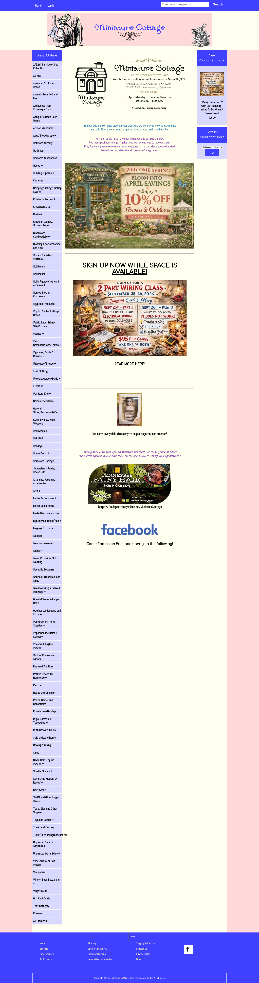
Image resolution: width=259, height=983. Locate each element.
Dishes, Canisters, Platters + (43, 257)
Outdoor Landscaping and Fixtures (47, 612)
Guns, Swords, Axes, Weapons (44, 421)
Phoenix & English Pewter (43, 646)
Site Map (92, 943)
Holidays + (39, 446)
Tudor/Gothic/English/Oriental (47, 835)
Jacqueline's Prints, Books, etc (44, 470)
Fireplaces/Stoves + (44, 363)
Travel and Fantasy (43, 827)
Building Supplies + (43, 173)
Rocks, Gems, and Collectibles (43, 702)
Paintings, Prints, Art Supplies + (44, 623)
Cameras (38, 180)
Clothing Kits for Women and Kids (46, 246)
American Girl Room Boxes (43, 85)
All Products (46, 959)
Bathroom (38, 150)
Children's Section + (44, 199)
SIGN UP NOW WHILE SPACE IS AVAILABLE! (129, 268)
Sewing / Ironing (42, 745)
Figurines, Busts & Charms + (43, 354)
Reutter (37, 685)
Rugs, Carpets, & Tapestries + (42, 720)
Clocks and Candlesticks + (41, 234)
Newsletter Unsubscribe (100, 959)
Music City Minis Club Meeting (44, 560)
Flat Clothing (40, 371)
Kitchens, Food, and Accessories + (44, 481)
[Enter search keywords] (185, 4)
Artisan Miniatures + (44, 128)
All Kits (37, 76)
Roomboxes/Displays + (46, 711)
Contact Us (141, 948)
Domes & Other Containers (41, 294)
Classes (37, 214)
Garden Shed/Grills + (44, 401)
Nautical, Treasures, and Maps (46, 578)
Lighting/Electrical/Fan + (47, 521)
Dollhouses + (40, 274)
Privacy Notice (143, 954)
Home (38, 5)
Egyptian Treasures (44, 304)
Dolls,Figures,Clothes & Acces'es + (46, 283)
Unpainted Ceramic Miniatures (43, 844)
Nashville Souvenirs (43, 569)
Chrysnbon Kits (41, 207)
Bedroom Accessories (45, 158)
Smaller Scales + (42, 771)
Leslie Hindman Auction (46, 513)
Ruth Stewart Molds (44, 730)
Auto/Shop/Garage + (44, 135)
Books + (38, 165)
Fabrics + (38, 334)
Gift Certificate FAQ (97, 948)
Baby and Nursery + (44, 143)
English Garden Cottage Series (46, 313)
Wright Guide (40, 891)
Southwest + (40, 790)
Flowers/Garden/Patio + (46, 378)
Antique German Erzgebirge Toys (42, 107)
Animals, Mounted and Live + (45, 96)
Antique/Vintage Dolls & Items (46, 118)
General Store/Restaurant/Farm (46, 410)
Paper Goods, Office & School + (45, 634)
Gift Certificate (41, 898)
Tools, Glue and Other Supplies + (45, 810)
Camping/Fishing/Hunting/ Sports (47, 190)
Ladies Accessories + (44, 498)
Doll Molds (39, 266)
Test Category (41, 906)
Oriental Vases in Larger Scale (46, 601)
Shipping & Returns (145, 943)
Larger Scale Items (43, 506)
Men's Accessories (43, 543)
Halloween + (40, 431)
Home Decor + (41, 453)
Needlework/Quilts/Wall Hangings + (46, 590)
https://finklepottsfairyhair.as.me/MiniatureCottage (130, 507)
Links (138, 959)
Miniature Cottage (120, 977)
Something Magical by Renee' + (45, 780)
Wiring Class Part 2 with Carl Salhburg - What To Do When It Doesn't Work (212, 93)
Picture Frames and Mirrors (44, 657)
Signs (36, 752)
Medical (37, 536)
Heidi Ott (38, 438)
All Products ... (41, 921)
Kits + (36, 491)
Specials (44, 948)
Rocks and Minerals (44, 693)
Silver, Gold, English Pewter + (43, 762)
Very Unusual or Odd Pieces (44, 862)
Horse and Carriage (43, 461)
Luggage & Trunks (43, 528)
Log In (50, 5)
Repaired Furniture (43, 666)
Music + (37, 551)
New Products (47, 954)
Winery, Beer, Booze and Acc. (46, 881)
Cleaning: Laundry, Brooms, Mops (43, 223)
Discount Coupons (97, 954)
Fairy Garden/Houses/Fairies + (47, 343)
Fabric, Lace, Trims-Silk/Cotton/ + (44, 324)
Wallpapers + (40, 872)
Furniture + (39, 386)
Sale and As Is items (44, 737)
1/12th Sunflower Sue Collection (45, 66)
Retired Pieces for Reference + (43, 675)
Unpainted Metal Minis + (46, 853)
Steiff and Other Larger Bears (46, 799)
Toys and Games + (43, 820)
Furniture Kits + (42, 393)
